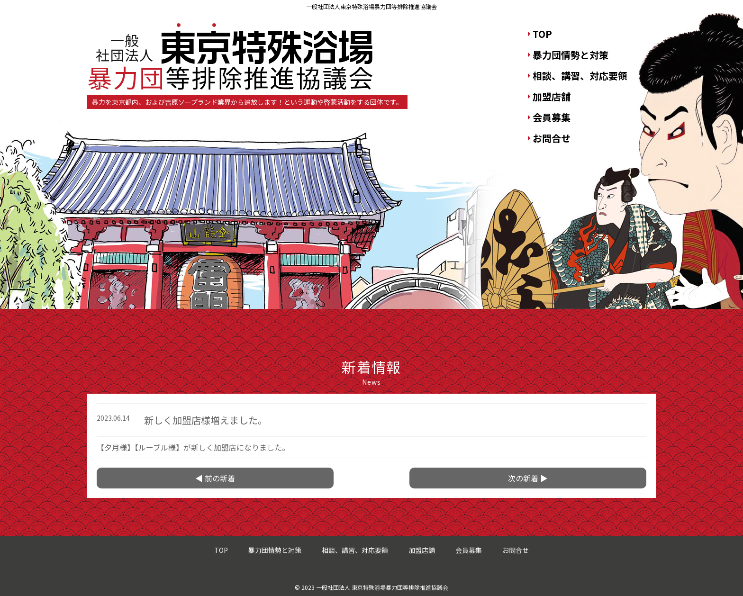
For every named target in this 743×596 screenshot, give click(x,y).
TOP (542, 34)
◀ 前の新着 (215, 478)
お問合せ (552, 138)
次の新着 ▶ (528, 478)
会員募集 (552, 117)
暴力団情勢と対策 (570, 55)
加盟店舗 (552, 96)
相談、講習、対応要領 (580, 75)
